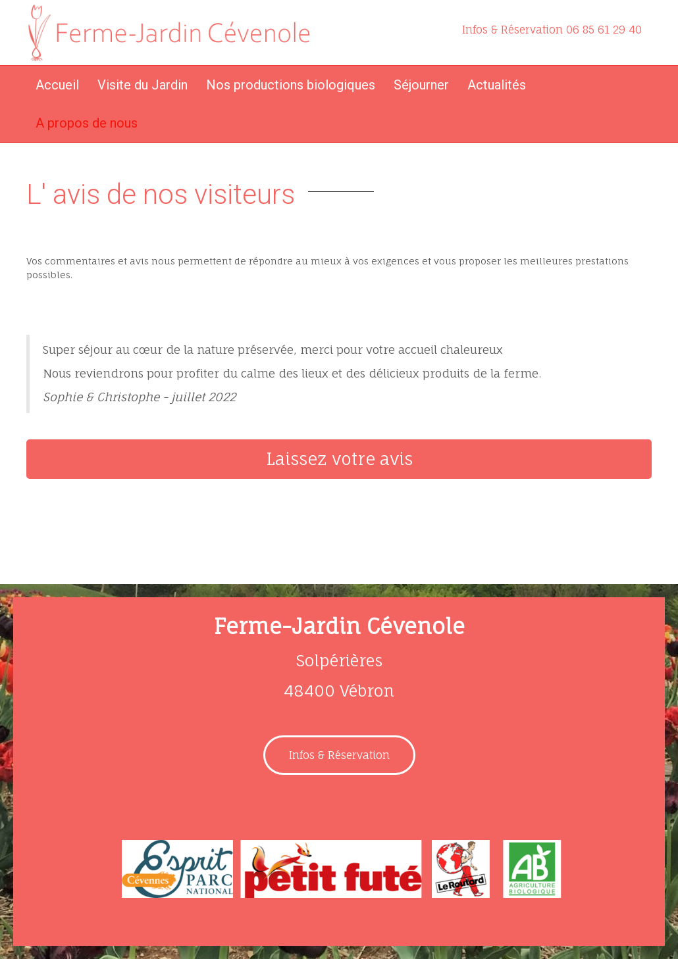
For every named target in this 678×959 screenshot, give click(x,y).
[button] (339, 459)
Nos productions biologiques (290, 85)
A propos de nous (87, 123)
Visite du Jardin (142, 85)
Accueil (57, 85)
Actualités (496, 85)
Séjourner (421, 85)
